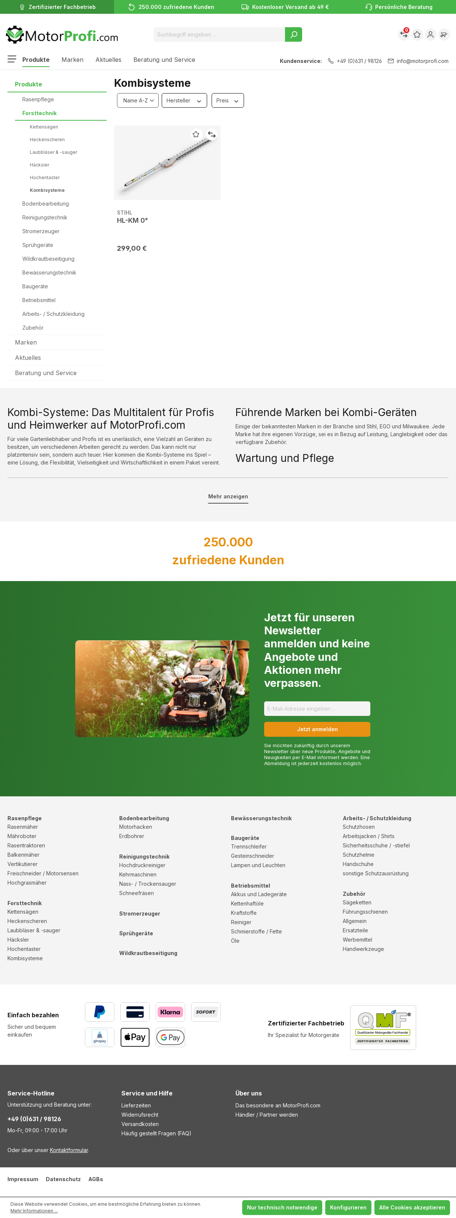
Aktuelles (28, 357)
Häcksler (39, 165)
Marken (26, 342)
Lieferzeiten (136, 1105)
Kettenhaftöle (247, 903)
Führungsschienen (365, 911)
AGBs (95, 1179)
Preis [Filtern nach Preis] (228, 100)
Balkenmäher (23, 854)
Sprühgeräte (37, 245)
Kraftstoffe (244, 913)
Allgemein (355, 921)
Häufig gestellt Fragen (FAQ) (156, 1133)
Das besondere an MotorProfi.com (277, 1105)
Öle (235, 941)
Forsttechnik (39, 113)
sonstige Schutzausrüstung (376, 873)
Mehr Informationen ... (34, 1211)
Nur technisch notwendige (282, 1207)
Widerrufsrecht (139, 1114)
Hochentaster (45, 177)
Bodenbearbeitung (45, 203)
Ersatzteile (355, 930)
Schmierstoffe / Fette (256, 931)
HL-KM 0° (132, 220)
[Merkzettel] (417, 35)
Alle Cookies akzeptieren (412, 1207)
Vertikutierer (22, 864)
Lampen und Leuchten (258, 865)
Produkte (28, 84)
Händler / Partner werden (266, 1114)
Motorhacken (135, 827)
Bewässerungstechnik (49, 272)
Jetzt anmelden (317, 729)
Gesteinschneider (252, 856)
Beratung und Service (46, 373)
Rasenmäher (22, 827)
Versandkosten (140, 1124)
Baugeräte (35, 286)
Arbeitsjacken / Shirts (369, 836)
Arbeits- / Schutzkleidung (53, 314)
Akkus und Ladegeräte (259, 894)
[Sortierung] (138, 100)
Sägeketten (357, 902)
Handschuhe (358, 864)
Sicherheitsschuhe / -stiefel (376, 845)
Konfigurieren (348, 1207)
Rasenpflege (38, 99)
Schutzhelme (358, 854)
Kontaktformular (69, 1150)
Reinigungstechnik (44, 217)
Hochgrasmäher (27, 882)
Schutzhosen (359, 827)
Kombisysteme (47, 190)
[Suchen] (293, 34)
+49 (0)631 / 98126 (355, 61)
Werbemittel (357, 939)
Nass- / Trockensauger (147, 884)
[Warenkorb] (444, 35)
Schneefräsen (136, 893)
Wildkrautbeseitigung (48, 259)
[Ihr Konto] (431, 35)
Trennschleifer (249, 846)
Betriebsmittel (39, 300)
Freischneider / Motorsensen (43, 873)
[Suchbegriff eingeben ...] (219, 34)
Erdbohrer (131, 836)
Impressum (22, 1179)
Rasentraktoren (26, 845)
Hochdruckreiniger (142, 865)
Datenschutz (63, 1179)
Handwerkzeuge (363, 949)
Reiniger (241, 922)
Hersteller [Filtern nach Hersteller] (184, 100)
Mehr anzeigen (228, 496)
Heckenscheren (47, 139)
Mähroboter (22, 836)
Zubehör (33, 327)
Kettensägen (44, 127)
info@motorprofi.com (418, 61)
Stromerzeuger (41, 231)
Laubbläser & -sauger (53, 152)
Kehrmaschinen (137, 874)
